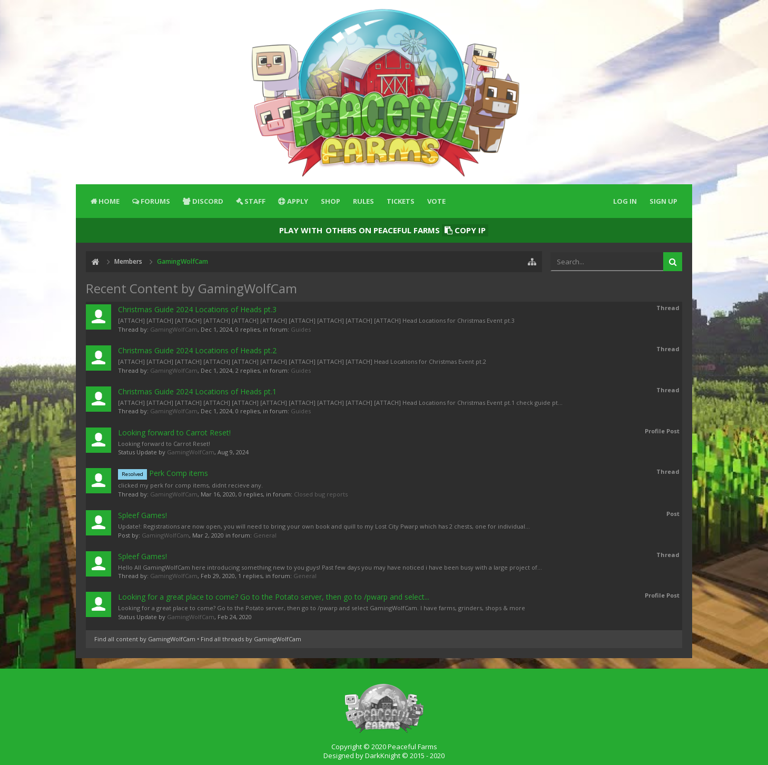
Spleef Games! (142, 515)
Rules (363, 201)
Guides (301, 329)
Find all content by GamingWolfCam (144, 639)
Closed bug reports (321, 494)
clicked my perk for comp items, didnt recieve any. (190, 485)
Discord (207, 201)
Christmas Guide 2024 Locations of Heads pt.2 (197, 350)
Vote (436, 201)
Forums (155, 201)
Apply (297, 201)
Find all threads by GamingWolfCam (251, 639)
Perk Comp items (163, 473)
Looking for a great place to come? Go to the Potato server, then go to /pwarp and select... (273, 597)
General (265, 535)
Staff (254, 201)
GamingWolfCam (174, 329)
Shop (330, 201)
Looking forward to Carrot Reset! (174, 433)
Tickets (401, 201)
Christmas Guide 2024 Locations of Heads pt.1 (197, 391)
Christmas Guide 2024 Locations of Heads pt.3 (197, 309)
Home (109, 201)
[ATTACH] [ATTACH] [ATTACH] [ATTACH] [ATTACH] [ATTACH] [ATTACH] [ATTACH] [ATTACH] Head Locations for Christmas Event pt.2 (302, 361)
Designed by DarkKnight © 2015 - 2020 (384, 755)
